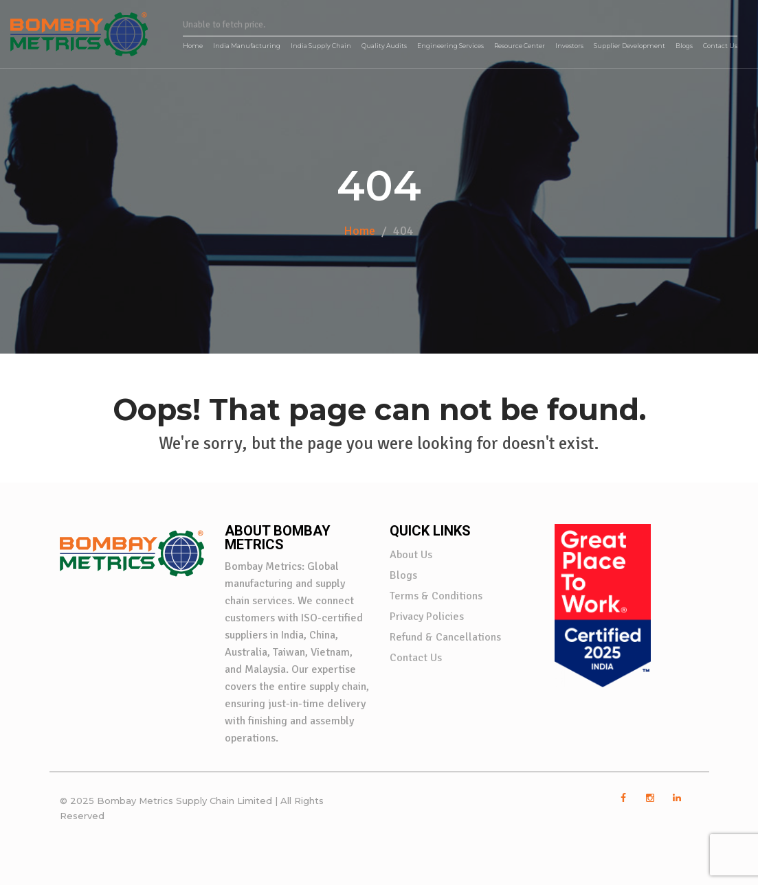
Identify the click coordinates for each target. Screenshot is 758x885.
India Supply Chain (321, 45)
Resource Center (519, 45)
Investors (569, 45)
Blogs (684, 45)
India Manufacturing (246, 45)
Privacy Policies (427, 616)
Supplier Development (629, 45)
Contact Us (720, 45)
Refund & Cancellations (445, 637)
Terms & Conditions (436, 596)
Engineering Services (450, 45)
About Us (411, 555)
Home (193, 45)
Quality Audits (384, 45)
